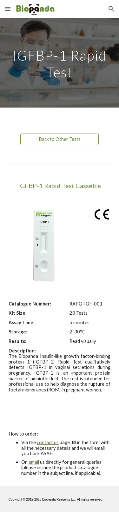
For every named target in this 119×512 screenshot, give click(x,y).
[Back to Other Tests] (59, 139)
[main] (59, 62)
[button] (7, 8)
